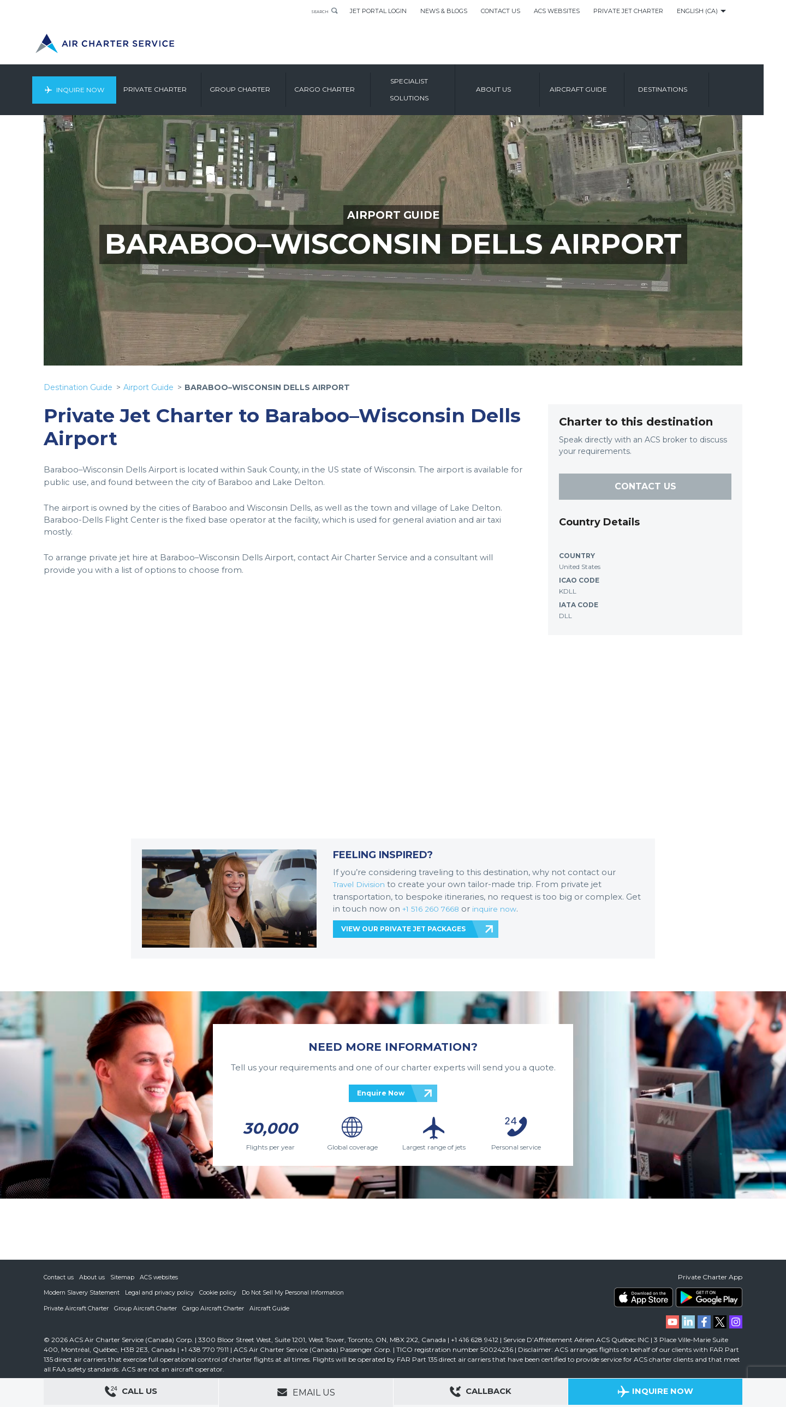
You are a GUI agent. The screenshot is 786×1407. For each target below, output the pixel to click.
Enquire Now (380, 1093)
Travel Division (361, 884)
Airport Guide (148, 387)
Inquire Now (103, 84)
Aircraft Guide (604, 84)
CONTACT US (645, 486)
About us (519, 84)
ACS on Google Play (709, 1298)
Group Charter (266, 84)
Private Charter (181, 84)
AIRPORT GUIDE (393, 214)
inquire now (502, 909)
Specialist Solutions (435, 84)
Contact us (59, 1278)
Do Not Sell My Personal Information (296, 1293)
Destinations (688, 84)
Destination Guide (78, 387)
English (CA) (697, 11)
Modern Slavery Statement (82, 1293)
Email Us (306, 1392)
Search (314, 11)
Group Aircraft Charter (146, 1308)
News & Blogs (443, 11)
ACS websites (159, 1278)
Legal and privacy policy (160, 1293)
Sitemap (123, 1278)
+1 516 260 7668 (434, 909)
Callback (481, 1393)
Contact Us (500, 11)
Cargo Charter (350, 84)
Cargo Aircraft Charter (215, 1308)
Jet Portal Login (378, 11)
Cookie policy (220, 1293)
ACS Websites (557, 11)
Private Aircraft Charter (77, 1308)
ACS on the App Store (643, 1298)
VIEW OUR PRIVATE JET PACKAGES (403, 929)
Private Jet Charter (628, 11)
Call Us (131, 1393)
